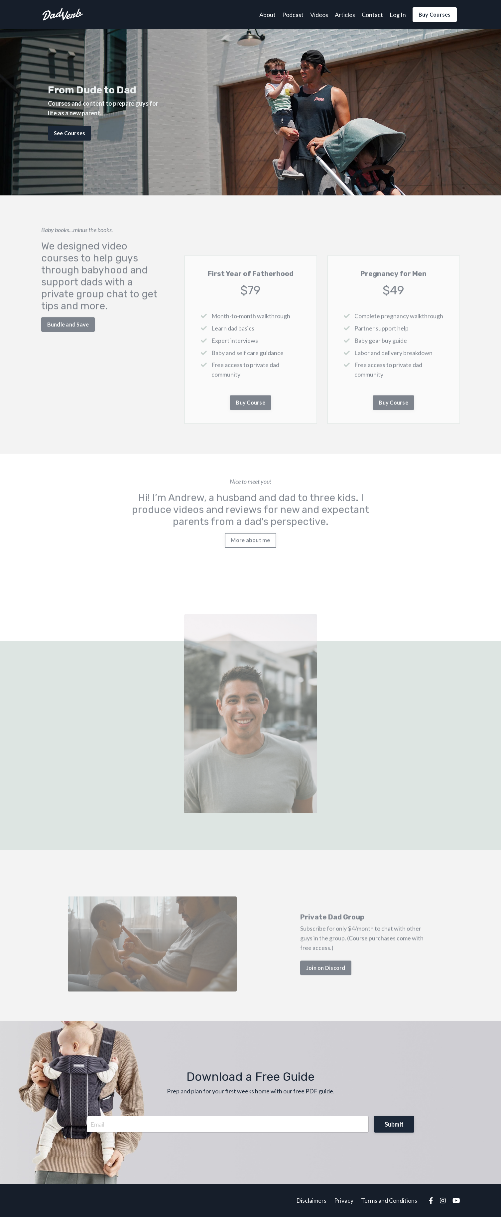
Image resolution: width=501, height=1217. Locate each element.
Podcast (293, 14)
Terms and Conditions (389, 1200)
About (267, 14)
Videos (319, 14)
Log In (398, 14)
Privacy (343, 1200)
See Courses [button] (69, 133)
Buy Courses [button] (435, 14)
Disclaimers (311, 1200)
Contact (372, 14)
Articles (345, 14)
